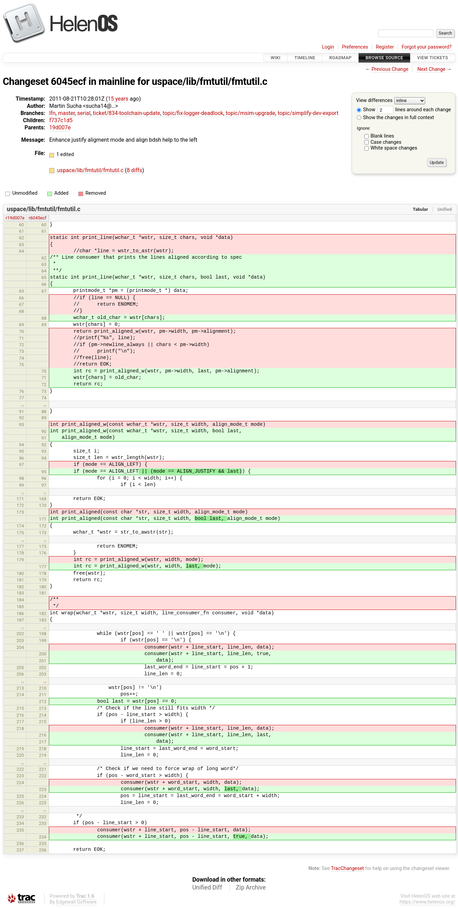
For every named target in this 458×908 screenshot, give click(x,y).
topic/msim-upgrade (250, 113)
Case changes (385, 142)
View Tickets (432, 57)
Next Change (431, 69)
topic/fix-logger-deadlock (192, 113)
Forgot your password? (427, 47)
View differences (374, 101)
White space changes (393, 148)
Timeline (305, 57)
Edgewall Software (76, 902)
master (66, 113)
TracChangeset (347, 868)
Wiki (275, 57)
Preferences (355, 47)
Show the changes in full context (395, 117)
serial (84, 113)
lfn (52, 113)
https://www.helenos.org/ (427, 902)
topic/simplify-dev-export (308, 113)
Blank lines (382, 136)
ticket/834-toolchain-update (126, 113)
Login (328, 47)
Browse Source (384, 57)
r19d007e (15, 217)
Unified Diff (207, 887)
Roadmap (340, 57)
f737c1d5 (61, 120)
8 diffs (134, 170)
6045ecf (68, 81)
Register (385, 47)
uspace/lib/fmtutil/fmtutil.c (209, 81)
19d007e (59, 127)
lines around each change (414, 110)
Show (366, 110)
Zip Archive (251, 887)
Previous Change (389, 69)
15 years (118, 98)
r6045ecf (38, 217)
